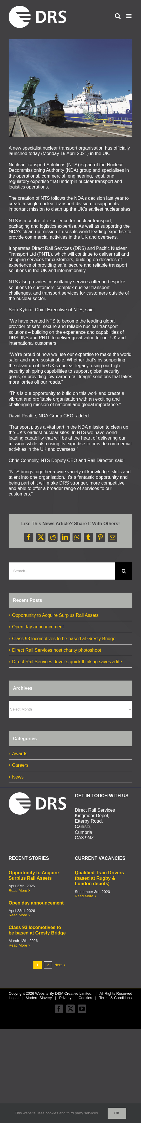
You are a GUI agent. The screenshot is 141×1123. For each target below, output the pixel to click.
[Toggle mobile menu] (129, 16)
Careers (20, 765)
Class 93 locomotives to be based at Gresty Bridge (63, 638)
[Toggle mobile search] (118, 16)
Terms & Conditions (115, 998)
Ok (117, 1113)
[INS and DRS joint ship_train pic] (70, 88)
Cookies (85, 998)
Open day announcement (38, 626)
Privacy (65, 998)
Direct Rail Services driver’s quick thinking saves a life (67, 661)
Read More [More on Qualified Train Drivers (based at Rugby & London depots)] (84, 896)
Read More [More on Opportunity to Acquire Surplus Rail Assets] (18, 890)
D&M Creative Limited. (73, 993)
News (18, 777)
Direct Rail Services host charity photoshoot (56, 650)
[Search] (123, 571)
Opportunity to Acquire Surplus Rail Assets (55, 615)
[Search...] (62, 571)
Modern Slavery (39, 998)
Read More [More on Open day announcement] (18, 915)
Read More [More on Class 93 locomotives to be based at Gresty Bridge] (18, 945)
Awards (19, 753)
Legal (13, 998)
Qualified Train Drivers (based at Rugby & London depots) (99, 878)
